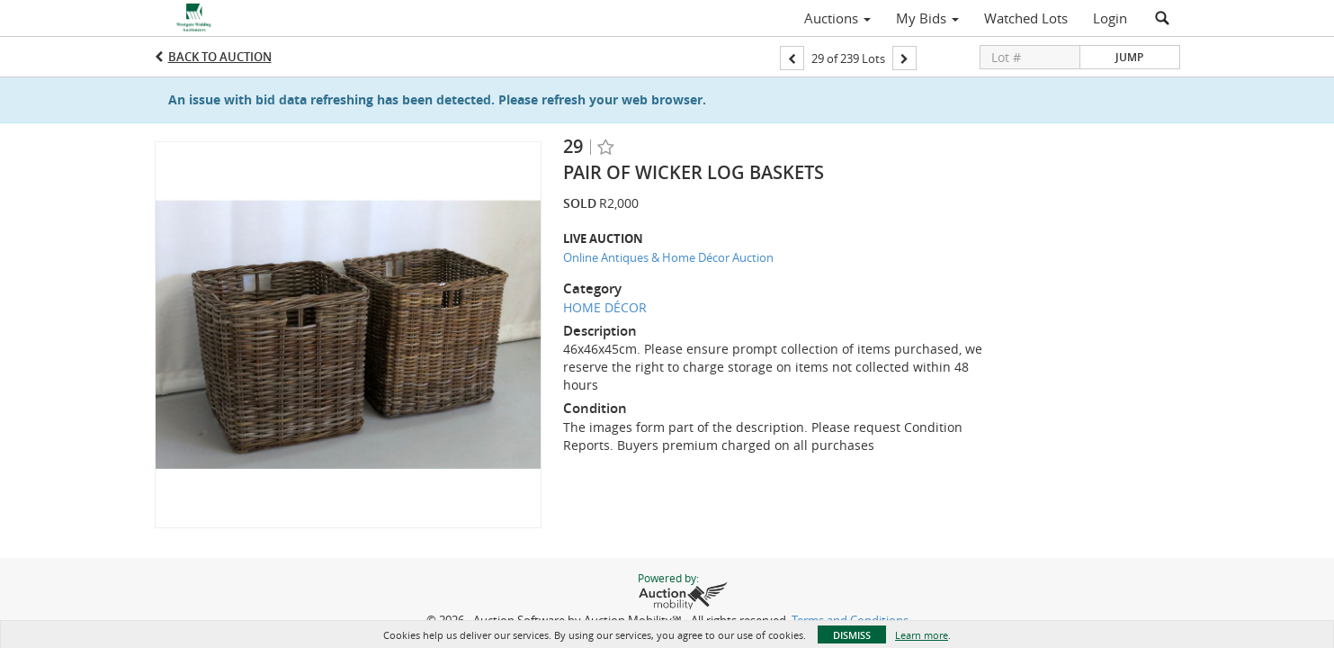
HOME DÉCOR (605, 307)
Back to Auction (220, 57)
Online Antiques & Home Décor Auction (668, 257)
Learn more (921, 635)
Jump (1129, 57)
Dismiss (852, 635)
